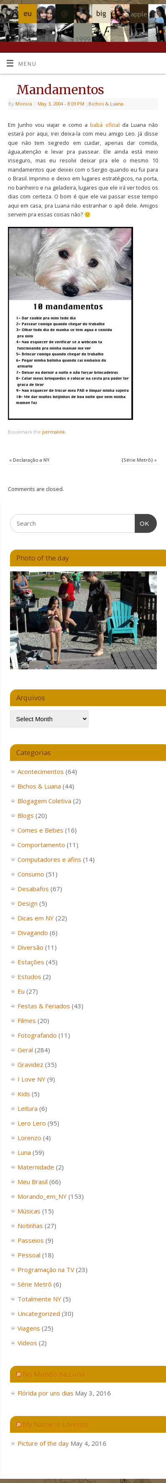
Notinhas (30, 1225)
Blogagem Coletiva (44, 801)
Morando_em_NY (42, 1196)
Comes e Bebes (40, 830)
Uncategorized (39, 1313)
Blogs (26, 815)
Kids (24, 1094)
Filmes (27, 1020)
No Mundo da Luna (54, 1374)
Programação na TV (46, 1269)
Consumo (31, 874)
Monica (23, 103)
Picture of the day (43, 1443)
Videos (27, 1343)
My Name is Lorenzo (55, 1424)
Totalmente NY (39, 1299)
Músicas (29, 1211)
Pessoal (29, 1255)
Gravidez (30, 1064)
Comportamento (41, 844)
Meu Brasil (33, 1181)
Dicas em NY (36, 918)
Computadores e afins (49, 859)
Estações (31, 962)
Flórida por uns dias (45, 1393)
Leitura (28, 1108)
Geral (25, 1050)
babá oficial (106, 125)
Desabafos (33, 888)
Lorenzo (29, 1137)
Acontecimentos (41, 771)
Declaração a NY (29, 460)
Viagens (29, 1328)
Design (28, 903)
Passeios (31, 1240)
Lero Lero (32, 1123)
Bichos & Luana (105, 103)
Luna (24, 1152)
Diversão (30, 947)
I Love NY (31, 1079)
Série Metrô (35, 1284)
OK (142, 522)
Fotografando (37, 1035)
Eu (21, 991)
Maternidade (36, 1167)
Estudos (29, 976)
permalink (53, 432)
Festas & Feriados (44, 1006)
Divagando (33, 932)
